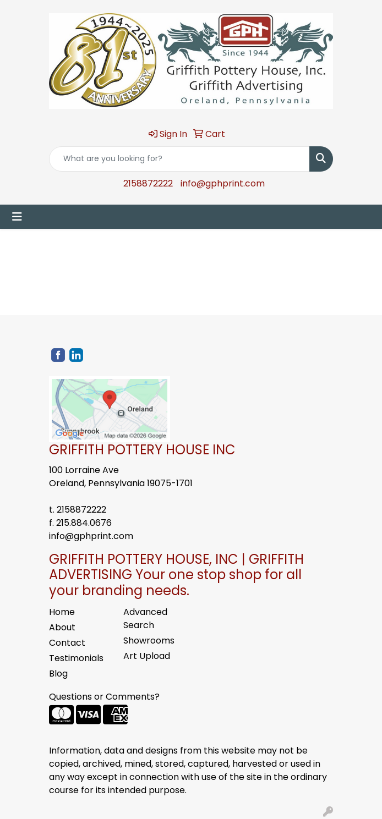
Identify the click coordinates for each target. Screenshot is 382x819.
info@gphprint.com (223, 183)
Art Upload (146, 656)
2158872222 (148, 183)
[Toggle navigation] (17, 216)
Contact (67, 642)
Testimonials (76, 658)
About (62, 627)
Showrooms (148, 640)
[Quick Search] (179, 159)
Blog (58, 673)
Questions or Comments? (104, 696)
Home (62, 612)
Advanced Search (145, 618)
